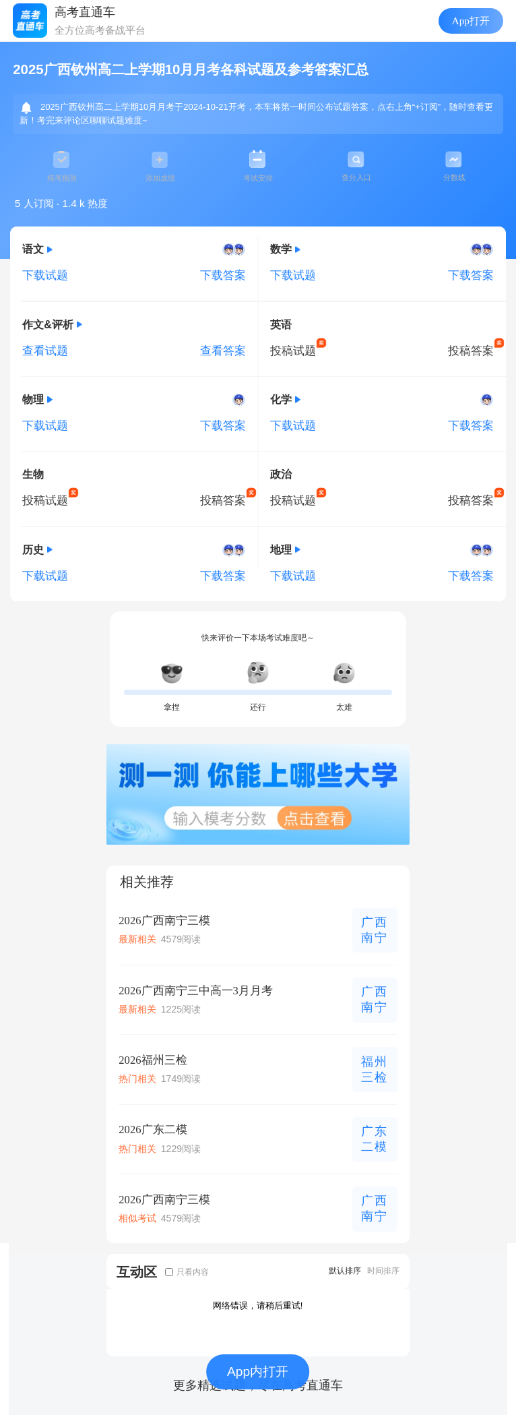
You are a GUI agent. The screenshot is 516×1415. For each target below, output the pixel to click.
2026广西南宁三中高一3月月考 (196, 990)
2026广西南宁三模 (164, 920)
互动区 (137, 1271)
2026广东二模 (153, 1129)
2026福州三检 (153, 1060)
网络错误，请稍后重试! (258, 1305)
